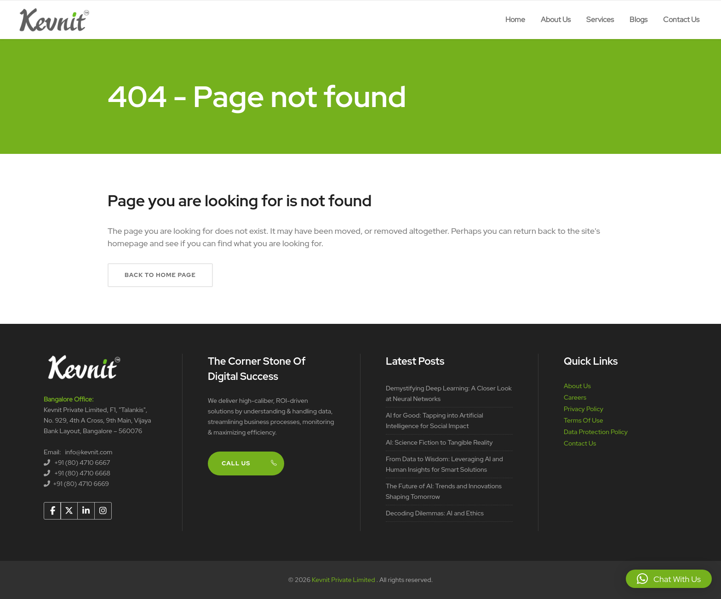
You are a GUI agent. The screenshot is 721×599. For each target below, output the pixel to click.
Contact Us (580, 443)
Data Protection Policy (596, 432)
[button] (669, 579)
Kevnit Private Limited (344, 580)
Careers (575, 397)
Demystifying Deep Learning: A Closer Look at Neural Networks (449, 393)
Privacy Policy (583, 409)
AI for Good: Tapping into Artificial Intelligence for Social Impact (434, 420)
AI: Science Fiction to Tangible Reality (439, 442)
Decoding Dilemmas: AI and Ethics (435, 513)
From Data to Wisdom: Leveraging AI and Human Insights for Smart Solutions (444, 464)
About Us (577, 386)
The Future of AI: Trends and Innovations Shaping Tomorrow (444, 491)
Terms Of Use (583, 420)
